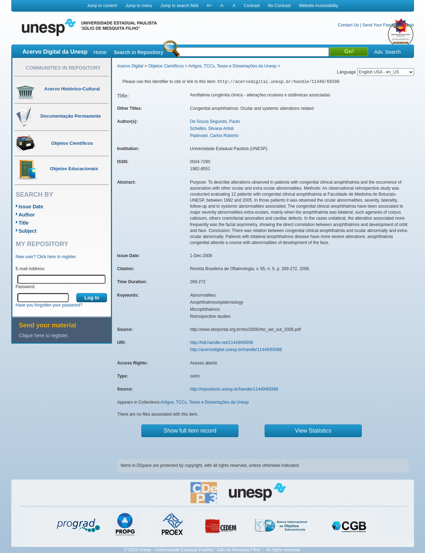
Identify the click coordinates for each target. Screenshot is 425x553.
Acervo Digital (130, 66)
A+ (209, 5)
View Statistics (313, 431)
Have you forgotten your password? (49, 305)
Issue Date (31, 206)
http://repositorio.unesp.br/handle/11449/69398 (234, 389)
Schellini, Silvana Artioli (212, 128)
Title (24, 223)
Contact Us (348, 25)
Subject (28, 231)
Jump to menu (138, 5)
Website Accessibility (318, 5)
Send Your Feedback (382, 25)
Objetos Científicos (166, 66)
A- (222, 5)
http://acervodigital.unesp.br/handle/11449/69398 (236, 349)
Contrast (252, 5)
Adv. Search (387, 52)
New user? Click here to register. (46, 256)
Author (27, 215)
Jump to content (102, 5)
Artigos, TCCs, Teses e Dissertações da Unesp (232, 66)
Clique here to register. (44, 335)
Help (409, 25)
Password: (25, 286)
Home (100, 52)
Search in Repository (138, 52)
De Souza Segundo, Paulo (215, 121)
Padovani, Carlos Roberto (214, 135)
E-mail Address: (30, 268)
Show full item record (190, 431)
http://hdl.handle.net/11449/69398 (221, 342)
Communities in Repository (63, 68)
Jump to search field (179, 5)
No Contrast (279, 5)
